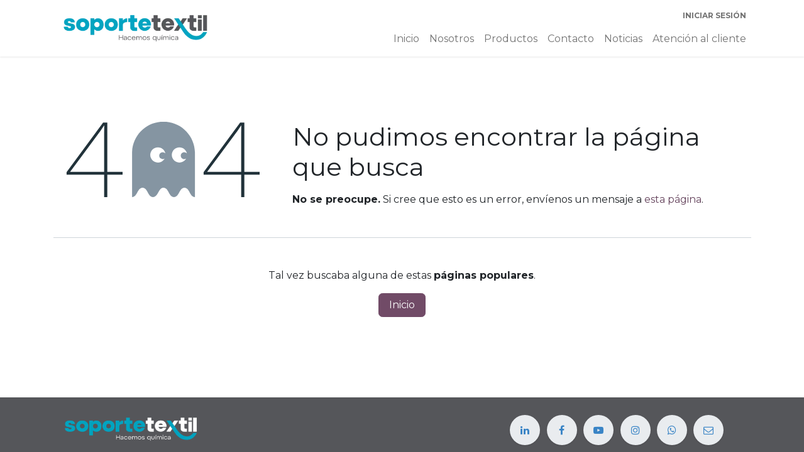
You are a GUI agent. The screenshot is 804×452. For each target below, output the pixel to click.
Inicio (402, 305)
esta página (673, 199)
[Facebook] (562, 430)
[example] (672, 430)
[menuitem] (406, 38)
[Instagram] (635, 430)
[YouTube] (598, 430)
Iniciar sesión (714, 15)
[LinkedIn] (525, 430)
